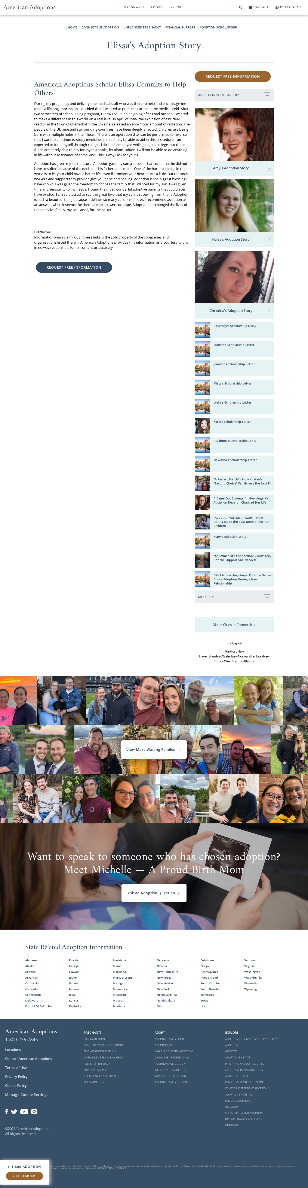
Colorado (31, 989)
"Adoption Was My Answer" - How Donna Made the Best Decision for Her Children (241, 522)
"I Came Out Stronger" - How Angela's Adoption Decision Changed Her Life (240, 500)
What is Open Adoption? (171, 1076)
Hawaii (74, 972)
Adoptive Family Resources (173, 1082)
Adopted (231, 1051)
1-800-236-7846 (21, 1039)
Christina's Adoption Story (241, 311)
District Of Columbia (38, 1006)
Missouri (118, 1000)
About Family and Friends (101, 1076)
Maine (117, 966)
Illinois (73, 983)
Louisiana (119, 960)
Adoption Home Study (170, 1064)
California (32, 983)
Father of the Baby (97, 1064)
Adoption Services (237, 1076)
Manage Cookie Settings (27, 1094)
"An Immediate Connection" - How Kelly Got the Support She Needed (242, 558)
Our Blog (231, 1125)
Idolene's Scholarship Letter (233, 345)
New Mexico (165, 983)
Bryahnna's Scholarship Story (234, 441)
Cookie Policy (16, 1085)
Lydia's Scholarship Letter (232, 402)
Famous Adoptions (238, 1101)
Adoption (231, 1045)
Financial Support (180, 27)
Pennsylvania (209, 972)
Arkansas (31, 977)
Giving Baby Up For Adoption (103, 1045)
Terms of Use (16, 1067)
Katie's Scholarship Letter (232, 422)
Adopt (157, 7)
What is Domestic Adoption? (174, 1051)
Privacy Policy (16, 1076)
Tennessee (207, 995)
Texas (204, 1000)
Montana (119, 1006)
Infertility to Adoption (170, 1070)
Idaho (73, 977)
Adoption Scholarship (218, 27)
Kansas (73, 1000)
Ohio (160, 1006)
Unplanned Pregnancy (142, 27)
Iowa (72, 995)
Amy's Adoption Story (242, 168)
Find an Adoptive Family (100, 1051)
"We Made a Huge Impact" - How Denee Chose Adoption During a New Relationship (242, 579)
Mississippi (120, 995)
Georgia (74, 966)
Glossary (231, 1107)
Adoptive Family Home (170, 1039)
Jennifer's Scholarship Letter (234, 364)
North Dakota (166, 1000)
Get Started (24, 1176)
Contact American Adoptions (28, 1058)
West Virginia (253, 977)
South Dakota (210, 989)
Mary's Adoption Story (229, 537)
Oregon (205, 966)
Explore (176, 7)
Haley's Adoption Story (242, 239)
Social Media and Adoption (244, 1113)
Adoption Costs (165, 1045)
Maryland (119, 972)
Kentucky (75, 1006)
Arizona (30, 972)
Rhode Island (209, 977)
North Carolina (167, 995)
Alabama (31, 960)
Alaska (29, 966)
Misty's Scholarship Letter (232, 383)
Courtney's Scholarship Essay (234, 326)
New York (163, 989)
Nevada (162, 966)
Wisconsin (251, 983)
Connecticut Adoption (100, 27)
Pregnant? (134, 7)
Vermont (250, 960)
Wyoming (250, 989)
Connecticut (33, 995)
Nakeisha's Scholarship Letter (235, 460)
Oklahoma (208, 960)
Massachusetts (122, 977)
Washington (252, 972)
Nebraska (163, 960)
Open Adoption (94, 1082)
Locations (13, 1049)
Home (72, 27)
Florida (74, 960)
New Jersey (164, 977)
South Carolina (211, 983)
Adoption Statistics (239, 1094)
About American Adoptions (244, 1070)
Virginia (249, 966)
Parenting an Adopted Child (244, 1064)
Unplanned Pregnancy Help (103, 1057)
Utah (204, 1006)
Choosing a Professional (172, 1057)
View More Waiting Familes (154, 749)
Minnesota (120, 989)
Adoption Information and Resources (251, 1039)
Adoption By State (237, 1057)
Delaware (31, 1000)
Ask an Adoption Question (154, 893)
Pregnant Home (95, 1039)
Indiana (74, 989)
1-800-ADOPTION (24, 1166)
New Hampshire (167, 972)
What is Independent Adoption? (247, 1088)
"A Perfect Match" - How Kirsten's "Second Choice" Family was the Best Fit (242, 481)
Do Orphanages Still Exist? (243, 1119)
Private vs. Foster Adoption (244, 1082)
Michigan (119, 983)
